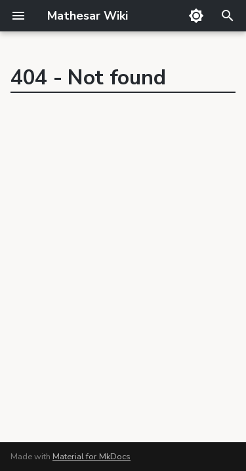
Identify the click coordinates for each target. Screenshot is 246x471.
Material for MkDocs (91, 456)
